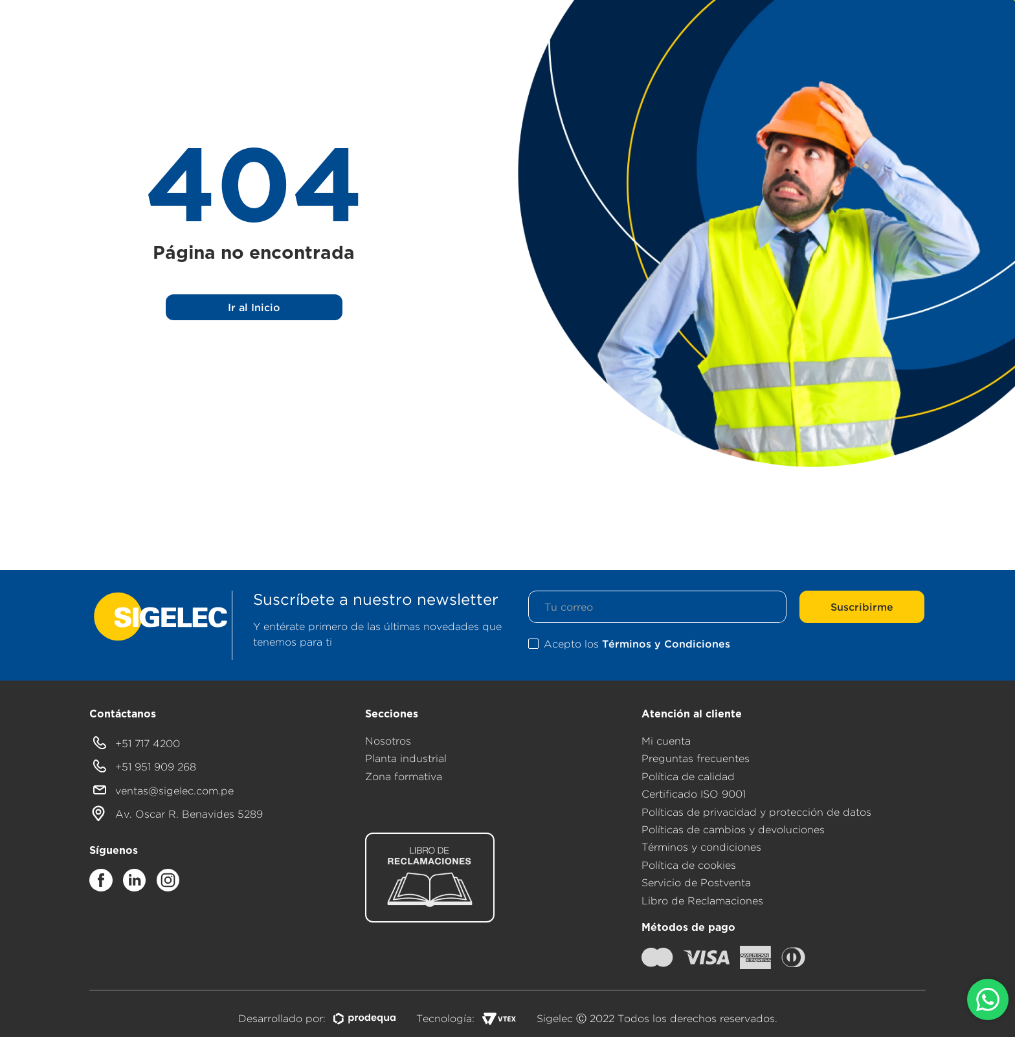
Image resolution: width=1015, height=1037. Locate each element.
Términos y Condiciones (666, 643)
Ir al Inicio (254, 307)
